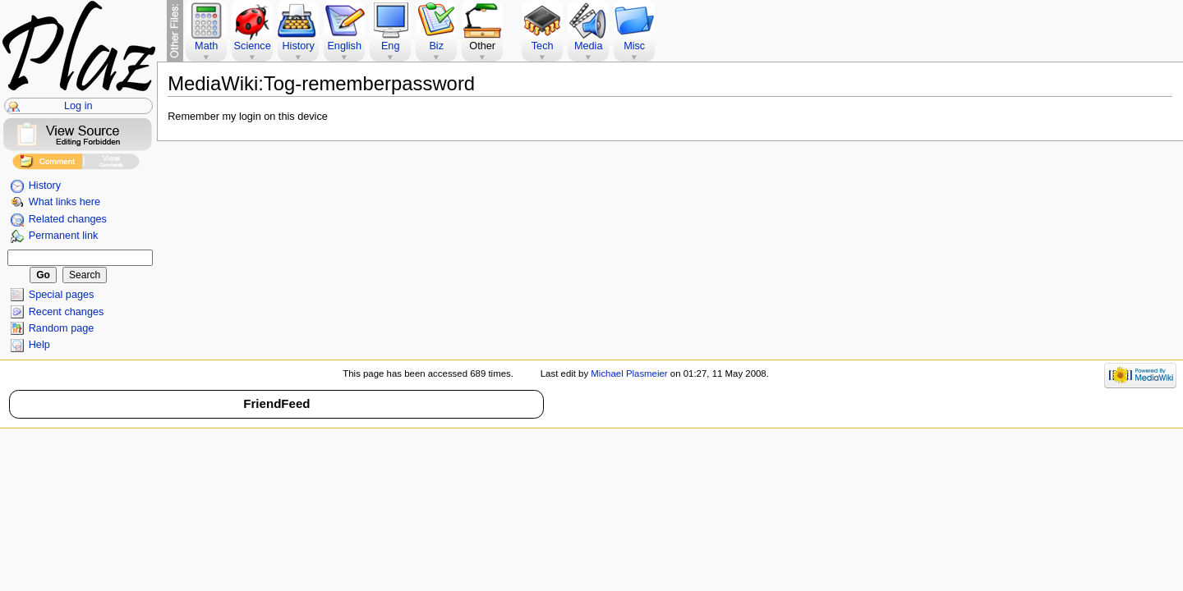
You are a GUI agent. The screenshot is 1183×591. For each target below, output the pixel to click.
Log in (78, 106)
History (45, 185)
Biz (436, 46)
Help (39, 344)
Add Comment (47, 163)
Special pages (61, 294)
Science (252, 46)
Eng (390, 46)
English (344, 46)
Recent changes (66, 312)
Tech (543, 46)
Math (206, 46)
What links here (64, 202)
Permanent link (64, 235)
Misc (634, 46)
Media (588, 46)
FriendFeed (276, 403)
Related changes (68, 219)
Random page (61, 328)
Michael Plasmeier (629, 373)
